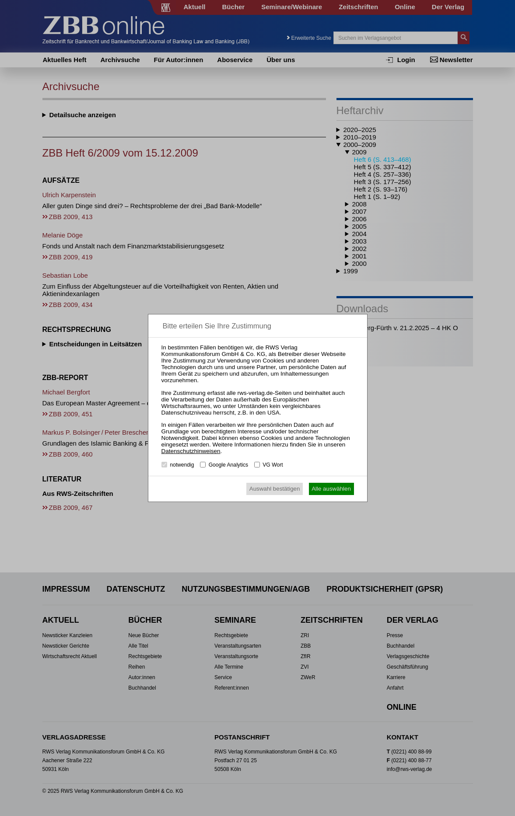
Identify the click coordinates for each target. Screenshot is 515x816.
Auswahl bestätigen (274, 488)
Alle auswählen (331, 488)
